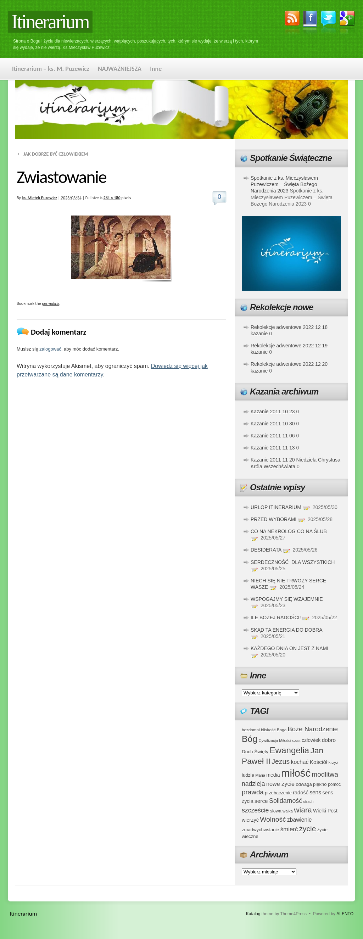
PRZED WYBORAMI (273, 519)
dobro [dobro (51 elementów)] (329, 740)
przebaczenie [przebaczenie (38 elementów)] (278, 792)
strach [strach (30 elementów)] (308, 801)
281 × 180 (112, 197)
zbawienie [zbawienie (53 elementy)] (299, 820)
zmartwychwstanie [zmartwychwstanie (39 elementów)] (260, 829)
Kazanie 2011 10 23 (273, 411)
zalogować (50, 349)
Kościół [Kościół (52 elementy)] (319, 762)
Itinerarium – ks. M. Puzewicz (50, 69)
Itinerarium (50, 22)
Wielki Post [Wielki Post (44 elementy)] (325, 811)
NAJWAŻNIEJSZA (119, 69)
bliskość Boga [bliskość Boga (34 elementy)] (273, 729)
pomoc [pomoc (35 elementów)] (334, 784)
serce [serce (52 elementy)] (261, 801)
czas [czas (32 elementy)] (296, 740)
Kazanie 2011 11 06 (273, 435)
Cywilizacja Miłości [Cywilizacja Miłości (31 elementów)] (275, 740)
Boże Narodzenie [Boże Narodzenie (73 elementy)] (313, 729)
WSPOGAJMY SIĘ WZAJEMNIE (287, 599)
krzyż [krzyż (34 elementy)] (333, 762)
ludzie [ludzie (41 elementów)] (248, 775)
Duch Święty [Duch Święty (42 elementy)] (255, 751)
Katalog (253, 913)
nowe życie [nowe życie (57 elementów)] (280, 784)
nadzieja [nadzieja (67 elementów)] (253, 783)
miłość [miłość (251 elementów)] (296, 773)
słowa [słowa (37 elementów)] (275, 811)
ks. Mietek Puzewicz (39, 197)
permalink (50, 303)
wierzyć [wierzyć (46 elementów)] (250, 820)
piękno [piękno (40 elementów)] (320, 784)
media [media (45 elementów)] (273, 775)
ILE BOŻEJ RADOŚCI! (276, 617)
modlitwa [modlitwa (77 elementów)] (325, 774)
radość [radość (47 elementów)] (300, 792)
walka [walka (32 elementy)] (288, 811)
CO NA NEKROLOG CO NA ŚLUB (289, 531)
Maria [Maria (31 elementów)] (260, 775)
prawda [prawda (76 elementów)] (253, 792)
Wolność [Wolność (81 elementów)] (273, 819)
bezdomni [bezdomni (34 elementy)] (251, 729)
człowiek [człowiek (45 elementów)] (311, 740)
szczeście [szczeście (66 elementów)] (255, 810)
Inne (156, 69)
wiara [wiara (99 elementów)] (303, 810)
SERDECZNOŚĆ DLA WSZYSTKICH (293, 562)
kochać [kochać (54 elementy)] (299, 762)
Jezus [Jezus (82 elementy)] (281, 761)
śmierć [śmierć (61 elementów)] (289, 829)
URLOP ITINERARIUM (276, 507)
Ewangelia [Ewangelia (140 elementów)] (289, 750)
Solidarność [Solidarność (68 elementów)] (285, 800)
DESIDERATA (266, 550)
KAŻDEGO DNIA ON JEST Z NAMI (289, 648)
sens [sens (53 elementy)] (315, 792)
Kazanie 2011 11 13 (273, 448)
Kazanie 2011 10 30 (273, 423)
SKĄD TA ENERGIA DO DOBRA (286, 630)
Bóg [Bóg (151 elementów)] (249, 739)
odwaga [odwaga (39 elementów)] (304, 784)
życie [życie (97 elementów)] (307, 829)
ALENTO (344, 913)
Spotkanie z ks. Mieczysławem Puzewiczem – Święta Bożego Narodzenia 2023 (284, 184)
